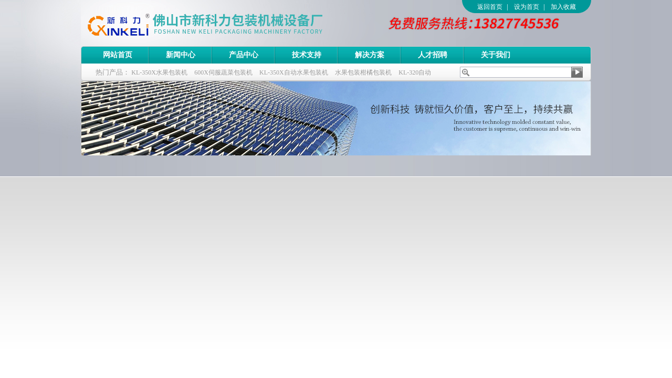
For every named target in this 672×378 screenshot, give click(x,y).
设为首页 (526, 6)
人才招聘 (432, 55)
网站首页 (117, 55)
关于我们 (495, 55)
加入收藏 (563, 6)
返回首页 (489, 6)
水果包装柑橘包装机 (363, 72)
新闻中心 (180, 55)
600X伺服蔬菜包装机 (223, 72)
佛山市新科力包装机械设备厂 (225, 23)
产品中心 (243, 55)
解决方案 (369, 55)
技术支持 (306, 55)
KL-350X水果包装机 (159, 72)
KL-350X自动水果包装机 (293, 72)
